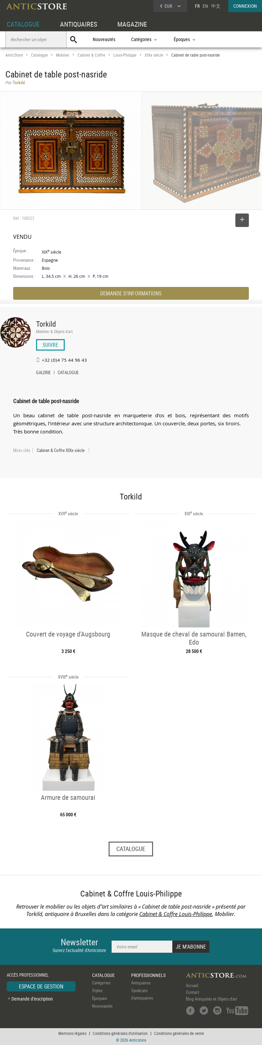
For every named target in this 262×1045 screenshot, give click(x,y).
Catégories (101, 983)
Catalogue (39, 55)
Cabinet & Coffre (91, 55)
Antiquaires (141, 983)
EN (205, 6)
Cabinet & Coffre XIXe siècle (61, 450)
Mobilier (62, 55)
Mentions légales (72, 1033)
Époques (99, 998)
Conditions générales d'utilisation (120, 1033)
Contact (192, 992)
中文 (216, 6)
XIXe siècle (154, 55)
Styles (97, 990)
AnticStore (14, 55)
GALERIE (43, 373)
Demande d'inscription (32, 998)
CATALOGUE (23, 24)
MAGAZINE (132, 24)
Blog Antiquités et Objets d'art (211, 999)
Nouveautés (104, 39)
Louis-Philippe (125, 55)
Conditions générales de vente (179, 1033)
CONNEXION (245, 6)
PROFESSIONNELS (148, 975)
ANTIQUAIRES (78, 24)
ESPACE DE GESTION (41, 986)
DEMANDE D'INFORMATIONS (131, 293)
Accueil (192, 985)
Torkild (46, 324)
